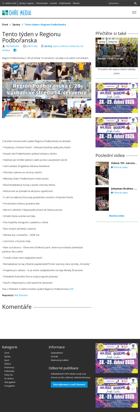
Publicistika (9, 371)
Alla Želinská (12, 46)
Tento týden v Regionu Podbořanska (45, 24)
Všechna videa (116, 215)
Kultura (64, 46)
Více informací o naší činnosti (69, 384)
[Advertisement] (53, 128)
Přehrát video (119, 167)
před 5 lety (32, 46)
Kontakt (54, 356)
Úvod (5, 24)
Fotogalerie (9, 385)
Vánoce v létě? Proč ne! (111, 58)
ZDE (71, 289)
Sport (56, 46)
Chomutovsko (42, 3)
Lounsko (53, 3)
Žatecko (76, 3)
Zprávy (16, 24)
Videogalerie (9, 382)
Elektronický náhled (59, 360)
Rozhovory (9, 367)
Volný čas (74, 46)
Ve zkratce (9, 378)
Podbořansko (65, 3)
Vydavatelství (57, 352)
